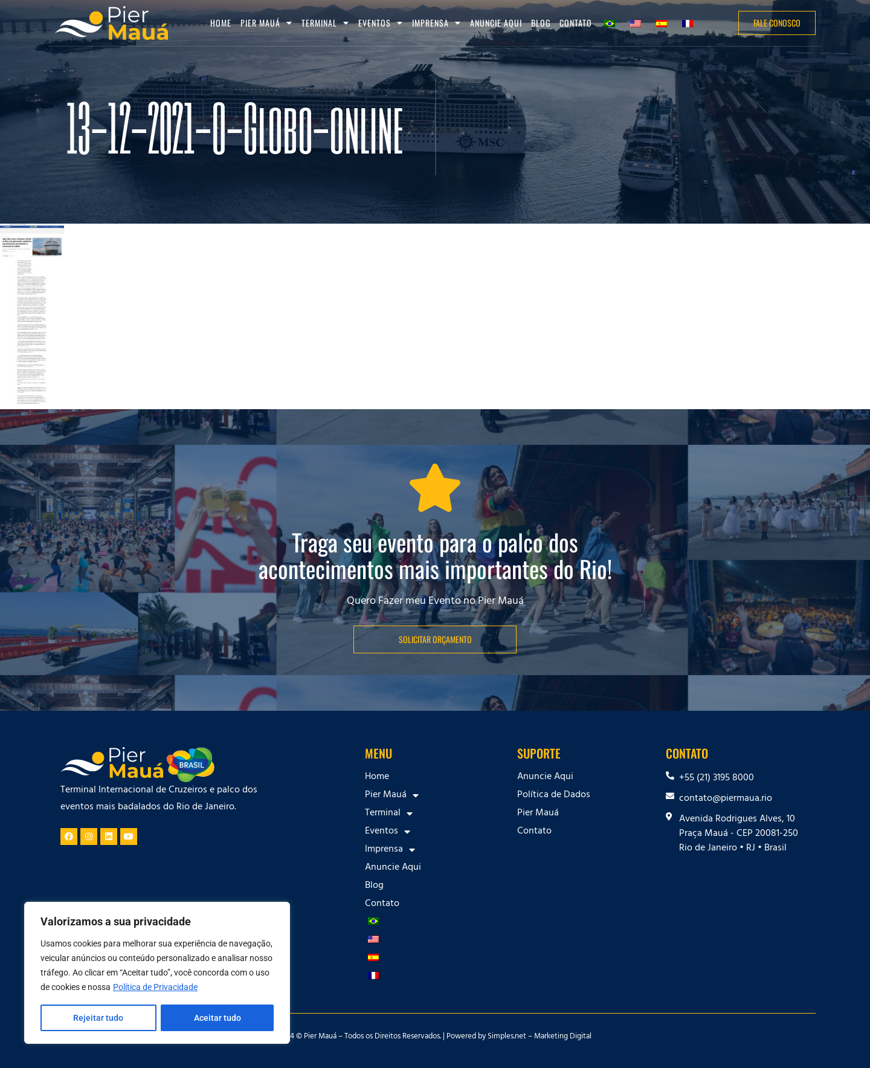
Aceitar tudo (217, 1018)
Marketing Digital (562, 1037)
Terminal (325, 23)
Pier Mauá (266, 23)
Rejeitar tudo (98, 1018)
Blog (540, 22)
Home (220, 22)
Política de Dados (553, 795)
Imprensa (436, 23)
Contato (575, 22)
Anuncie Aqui (496, 22)
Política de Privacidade (155, 987)
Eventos (380, 23)
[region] (157, 973)
